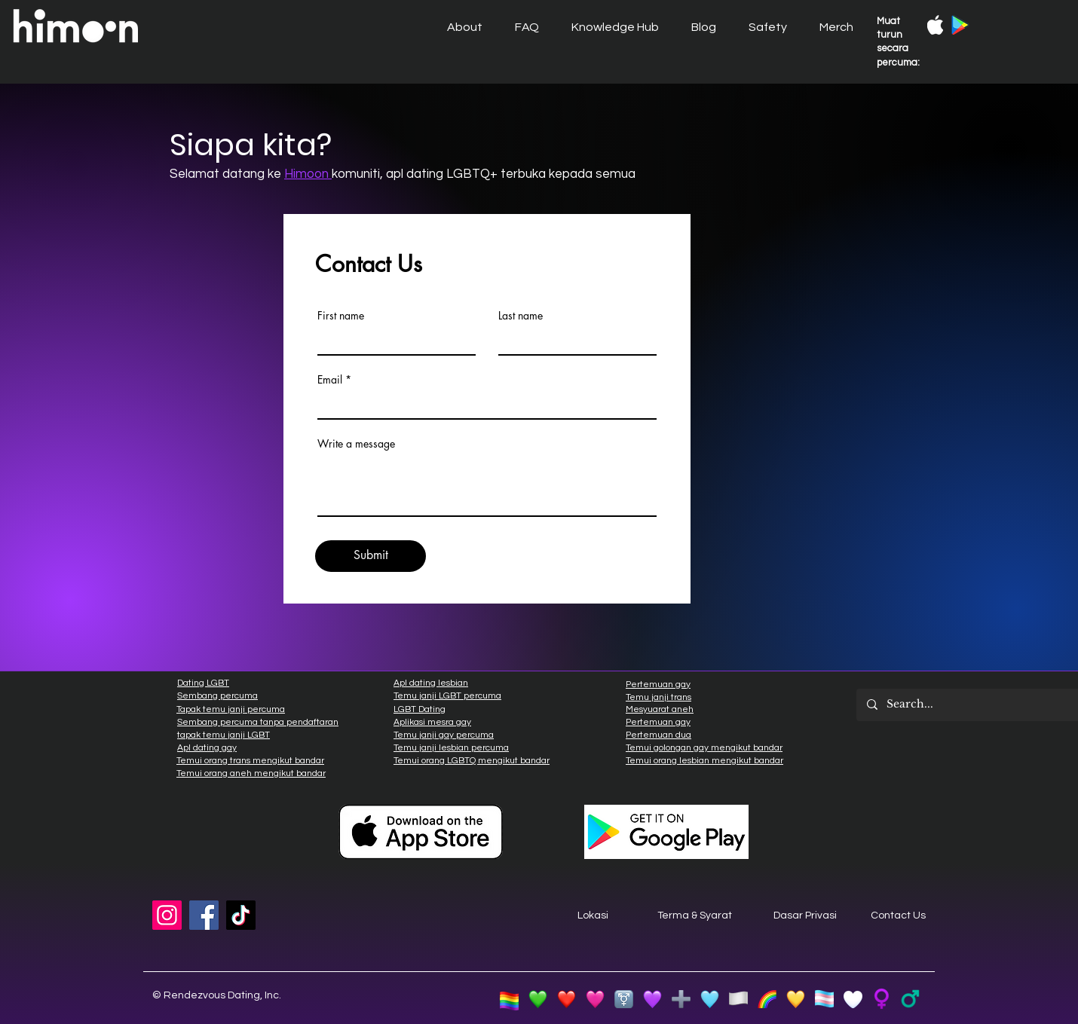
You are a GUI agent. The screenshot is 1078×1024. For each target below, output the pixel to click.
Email (329, 379)
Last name (520, 315)
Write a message (356, 444)
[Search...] (968, 705)
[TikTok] (241, 915)
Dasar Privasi (805, 915)
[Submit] (370, 556)
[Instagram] (167, 915)
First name (340, 315)
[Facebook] (204, 915)
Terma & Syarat (694, 915)
